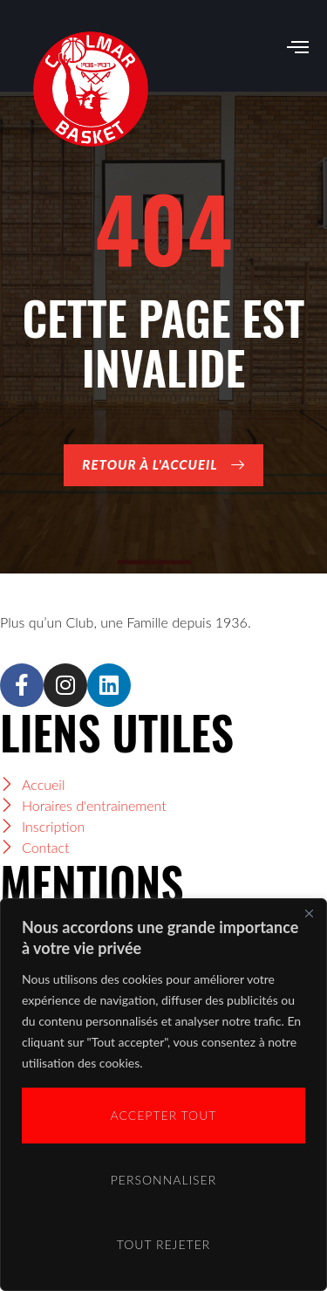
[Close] (308, 913)
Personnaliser (163, 1179)
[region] (163, 1094)
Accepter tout (164, 1115)
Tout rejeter (164, 1244)
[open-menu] (298, 48)
